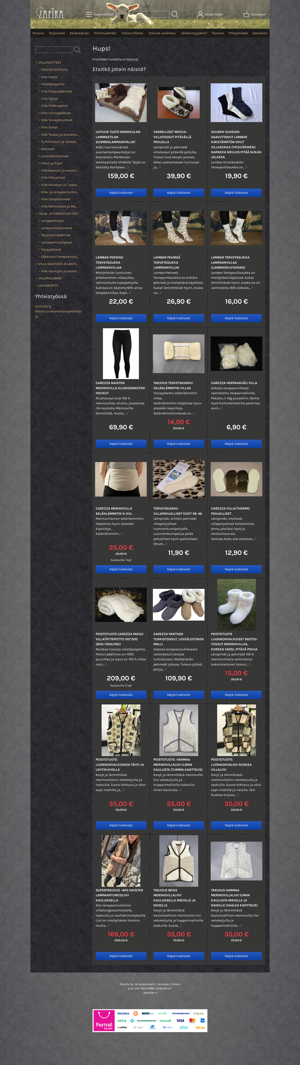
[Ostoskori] (255, 14)
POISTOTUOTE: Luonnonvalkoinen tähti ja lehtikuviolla (120, 765)
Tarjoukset (57, 33)
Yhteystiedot (238, 33)
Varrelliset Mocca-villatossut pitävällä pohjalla (172, 137)
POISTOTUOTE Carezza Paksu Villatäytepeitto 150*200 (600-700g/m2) (119, 639)
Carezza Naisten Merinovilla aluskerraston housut (120, 388)
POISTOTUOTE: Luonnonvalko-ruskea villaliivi (231, 765)
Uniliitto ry (43, 306)
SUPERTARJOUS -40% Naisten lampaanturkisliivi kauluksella (119, 895)
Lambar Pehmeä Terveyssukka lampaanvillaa (166, 262)
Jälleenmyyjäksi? (194, 33)
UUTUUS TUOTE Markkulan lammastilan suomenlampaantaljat (118, 137)
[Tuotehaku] (151, 14)
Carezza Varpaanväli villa (234, 383)
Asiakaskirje (79, 33)
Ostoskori (260, 33)
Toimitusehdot (105, 33)
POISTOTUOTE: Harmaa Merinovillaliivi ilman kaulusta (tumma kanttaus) (178, 765)
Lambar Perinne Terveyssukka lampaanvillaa (109, 262)
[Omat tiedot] (210, 14)
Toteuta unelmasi (162, 33)
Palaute (218, 33)
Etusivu (38, 33)
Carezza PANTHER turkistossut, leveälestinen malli (178, 639)
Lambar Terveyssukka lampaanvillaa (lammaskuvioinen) (230, 262)
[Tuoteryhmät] (100, 14)
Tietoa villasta (132, 33)
